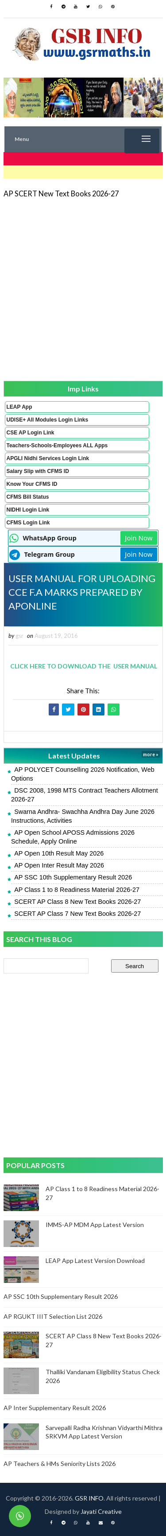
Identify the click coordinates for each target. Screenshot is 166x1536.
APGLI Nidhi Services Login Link (48, 458)
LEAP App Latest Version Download (95, 1260)
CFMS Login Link (28, 523)
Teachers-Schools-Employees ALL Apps (57, 445)
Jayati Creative (101, 1511)
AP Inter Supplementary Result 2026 (55, 1407)
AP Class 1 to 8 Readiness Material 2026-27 (76, 889)
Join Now (138, 537)
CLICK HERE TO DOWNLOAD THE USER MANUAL (82, 666)
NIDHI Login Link (28, 510)
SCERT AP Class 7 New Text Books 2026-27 (77, 913)
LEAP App (19, 407)
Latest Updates (74, 755)
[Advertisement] (83, 289)
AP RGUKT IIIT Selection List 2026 (53, 1316)
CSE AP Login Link (30, 433)
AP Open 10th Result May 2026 (59, 853)
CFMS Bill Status (28, 497)
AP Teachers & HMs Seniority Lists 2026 (60, 1463)
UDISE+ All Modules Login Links (48, 420)
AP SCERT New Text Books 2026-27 (61, 193)
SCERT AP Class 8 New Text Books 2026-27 (77, 901)
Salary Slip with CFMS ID (38, 471)
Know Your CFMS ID (32, 484)
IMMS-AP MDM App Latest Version (95, 1224)
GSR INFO (89, 1498)
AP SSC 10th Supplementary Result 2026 (73, 877)
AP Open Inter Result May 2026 (59, 865)
